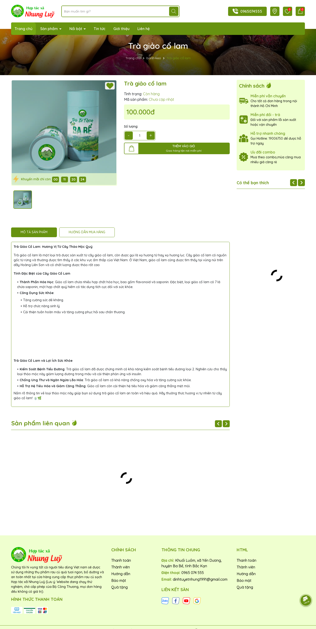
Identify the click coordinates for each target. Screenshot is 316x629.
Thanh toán (121, 560)
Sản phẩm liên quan (44, 423)
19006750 (276, 138)
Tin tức (99, 28)
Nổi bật (76, 28)
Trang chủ (23, 28)
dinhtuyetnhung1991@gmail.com (200, 579)
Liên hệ (143, 28)
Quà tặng (119, 587)
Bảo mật (118, 580)
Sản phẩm (49, 28)
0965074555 (251, 11)
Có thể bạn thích (253, 182)
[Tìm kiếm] (173, 11)
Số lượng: (131, 126)
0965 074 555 (192, 572)
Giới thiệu (121, 28)
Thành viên (120, 567)
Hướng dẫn (120, 573)
